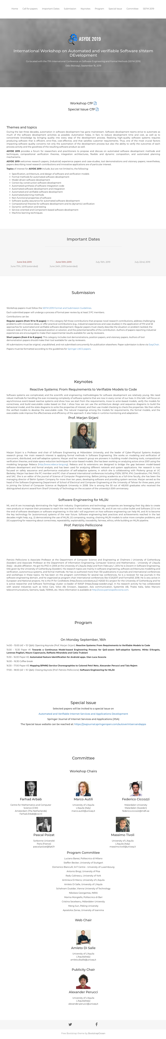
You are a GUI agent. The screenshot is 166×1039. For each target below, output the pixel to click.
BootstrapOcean (96, 1033)
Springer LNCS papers (79, 349)
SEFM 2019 (148, 8)
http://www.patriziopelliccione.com (110, 590)
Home (15, 8)
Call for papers (29, 8)
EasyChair (154, 344)
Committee (132, 8)
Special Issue (115, 8)
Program (99, 8)
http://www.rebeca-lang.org (53, 464)
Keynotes (85, 8)
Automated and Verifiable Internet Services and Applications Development (83, 713)
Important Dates (50, 8)
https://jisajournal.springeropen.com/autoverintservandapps (110, 724)
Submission (70, 8)
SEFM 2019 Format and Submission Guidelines (67, 308)
